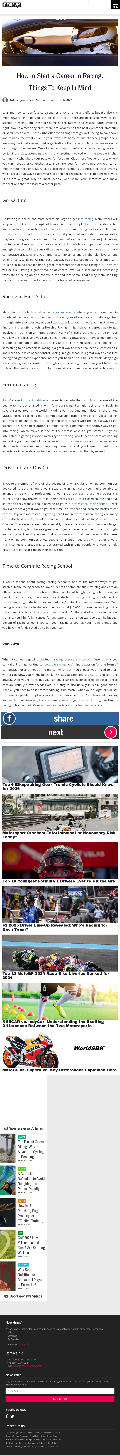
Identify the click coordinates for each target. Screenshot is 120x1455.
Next (82, 732)
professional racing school (89, 504)
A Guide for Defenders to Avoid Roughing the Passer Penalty (31, 1181)
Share (38, 718)
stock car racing (54, 664)
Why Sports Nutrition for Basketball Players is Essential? (31, 1277)
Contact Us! (25, 1344)
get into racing (82, 219)
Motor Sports (60, 18)
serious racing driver (31, 400)
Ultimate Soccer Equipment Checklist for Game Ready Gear (31, 1436)
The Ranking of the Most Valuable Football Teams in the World (33, 1432)
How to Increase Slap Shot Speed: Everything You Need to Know (33, 1439)
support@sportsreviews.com (27, 1365)
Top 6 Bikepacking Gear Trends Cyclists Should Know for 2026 (32, 1446)
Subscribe (60, 1399)
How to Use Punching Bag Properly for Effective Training (30, 1213)
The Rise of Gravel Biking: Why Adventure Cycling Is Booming (31, 1149)
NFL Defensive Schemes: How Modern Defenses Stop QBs (31, 1443)
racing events (65, 312)
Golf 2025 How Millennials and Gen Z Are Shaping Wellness (31, 1245)
